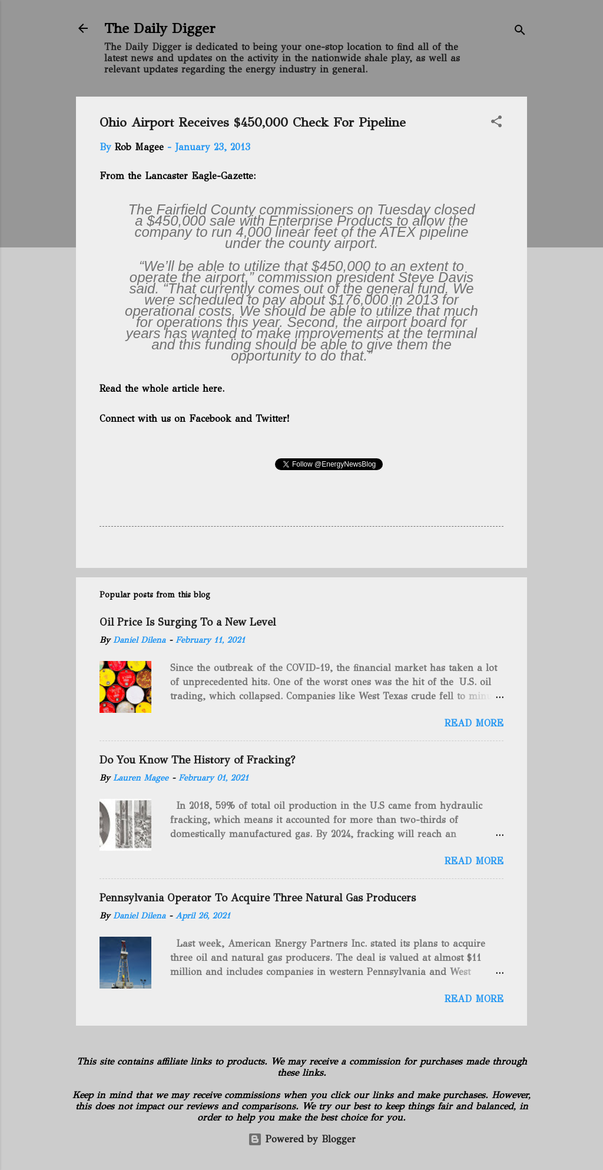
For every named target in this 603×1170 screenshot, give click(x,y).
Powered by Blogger (302, 1139)
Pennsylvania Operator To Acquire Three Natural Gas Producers (258, 897)
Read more (474, 723)
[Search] (520, 32)
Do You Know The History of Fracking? (197, 759)
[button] (496, 123)
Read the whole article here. (163, 388)
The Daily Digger (160, 28)
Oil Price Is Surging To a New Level (188, 622)
